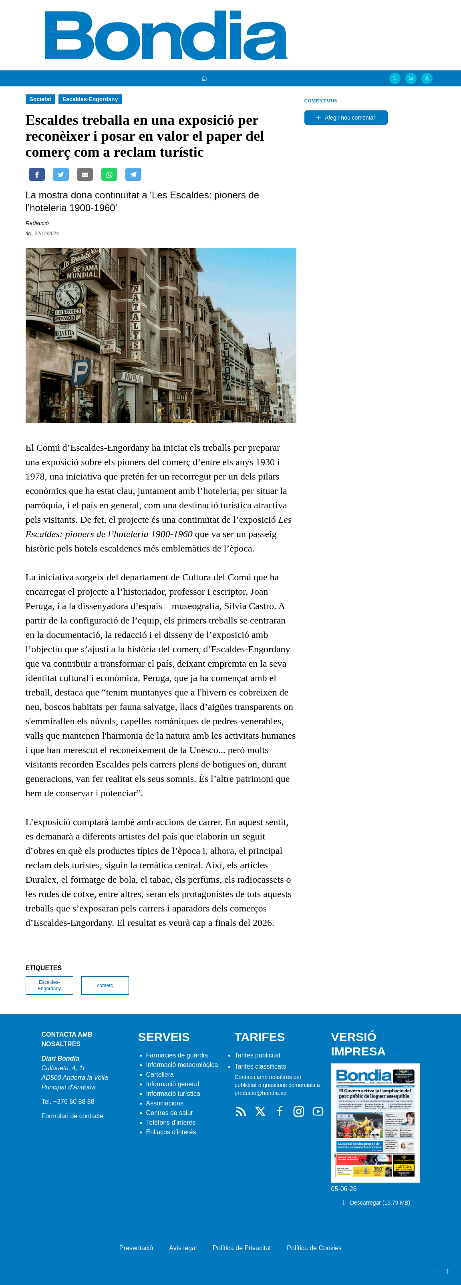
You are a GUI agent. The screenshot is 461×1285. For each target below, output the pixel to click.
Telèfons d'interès (171, 1122)
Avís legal (183, 1248)
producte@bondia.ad (261, 1093)
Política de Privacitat (242, 1248)
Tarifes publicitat (258, 1055)
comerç (105, 985)
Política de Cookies (314, 1248)
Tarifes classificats (260, 1066)
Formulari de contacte (73, 1116)
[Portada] (204, 78)
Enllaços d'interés (171, 1132)
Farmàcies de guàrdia (177, 1055)
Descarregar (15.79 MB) (375, 1202)
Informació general (172, 1084)
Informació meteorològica (182, 1064)
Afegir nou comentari (345, 117)
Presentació (136, 1248)
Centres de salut (169, 1112)
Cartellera (160, 1074)
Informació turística (173, 1093)
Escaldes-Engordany (49, 985)
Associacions (164, 1103)
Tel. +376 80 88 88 (68, 1101)
